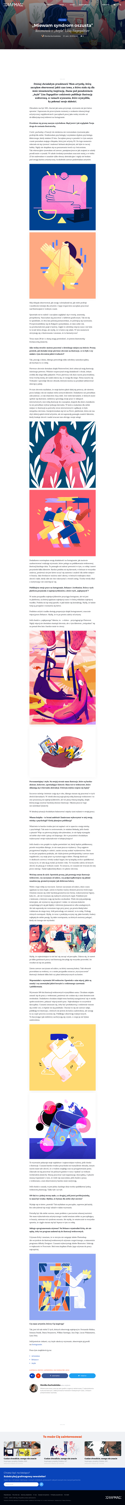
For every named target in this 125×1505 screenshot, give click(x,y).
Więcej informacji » (66, 1500)
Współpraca (84, 5)
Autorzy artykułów (26, 1495)
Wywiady (62, 20)
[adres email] (21, 1484)
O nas (72, 5)
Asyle (34, 1363)
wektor (40, 1370)
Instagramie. (37, 1344)
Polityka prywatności (57, 1495)
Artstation (36, 1356)
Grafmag (15, 1497)
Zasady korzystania (43, 1495)
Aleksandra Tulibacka (10, 1463)
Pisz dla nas (15, 1495)
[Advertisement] (62, 65)
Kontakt (106, 5)
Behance (35, 1360)
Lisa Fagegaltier (59, 1370)
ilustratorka (48, 1370)
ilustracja (33, 1370)
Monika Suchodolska (51, 36)
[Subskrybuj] (41, 1484)
